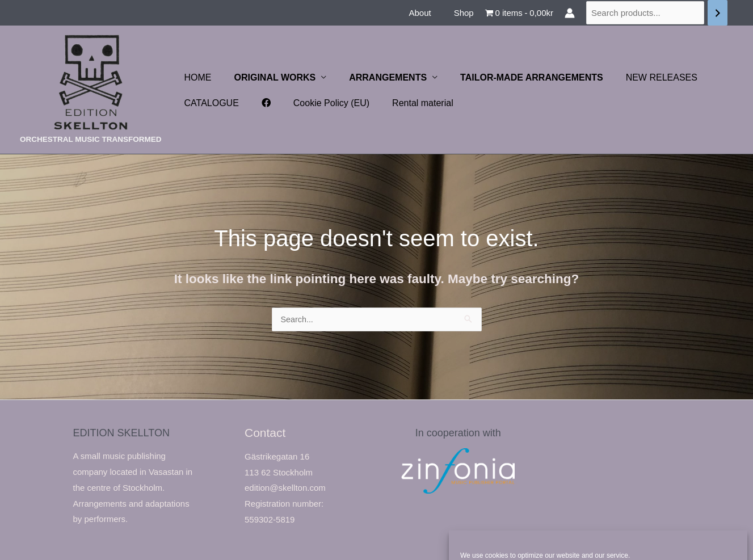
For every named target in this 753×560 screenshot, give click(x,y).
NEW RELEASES (641, 77)
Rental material (407, 103)
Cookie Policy (565, 538)
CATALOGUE (209, 103)
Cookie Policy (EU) (320, 103)
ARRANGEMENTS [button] (376, 77)
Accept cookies (504, 511)
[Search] (717, 13)
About (428, 13)
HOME (195, 77)
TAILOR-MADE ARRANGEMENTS (515, 77)
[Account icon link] (570, 13)
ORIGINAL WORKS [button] (268, 77)
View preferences (692, 511)
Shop (467, 13)
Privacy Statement (618, 538)
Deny (598, 511)
